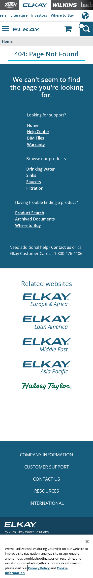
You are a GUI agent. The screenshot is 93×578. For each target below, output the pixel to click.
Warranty (36, 144)
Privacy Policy (39, 568)
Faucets (33, 181)
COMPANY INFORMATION (46, 454)
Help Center (38, 131)
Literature (19, 15)
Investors (39, 15)
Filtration (34, 188)
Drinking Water (40, 169)
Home (32, 125)
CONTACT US (46, 479)
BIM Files (35, 138)
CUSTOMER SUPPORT (46, 467)
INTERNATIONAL (47, 503)
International (85, 15)
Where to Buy (62, 15)
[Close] (87, 541)
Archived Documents (35, 219)
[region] (46, 556)
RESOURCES (46, 491)
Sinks (31, 175)
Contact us (61, 247)
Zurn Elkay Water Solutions (29, 531)
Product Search (29, 213)
